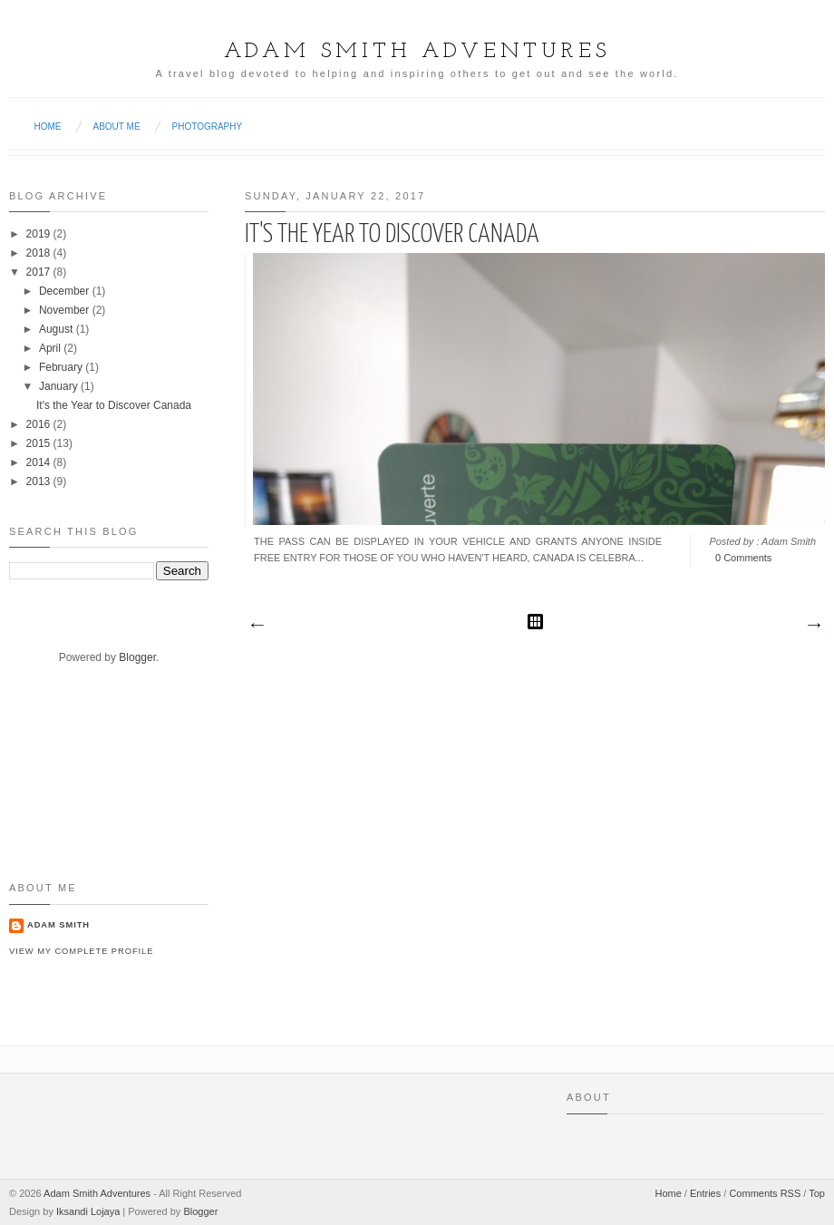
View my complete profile (81, 951)
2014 (38, 462)
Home (48, 126)
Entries (705, 1193)
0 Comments (743, 557)
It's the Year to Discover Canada (392, 235)
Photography (207, 126)
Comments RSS (764, 1193)
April (50, 348)
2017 (38, 272)
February (60, 367)
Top (817, 1193)
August (56, 329)
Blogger (137, 657)
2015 (38, 443)
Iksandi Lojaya (88, 1211)
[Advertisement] (65, 787)
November (64, 310)
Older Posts (813, 625)
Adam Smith (58, 924)
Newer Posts (256, 625)
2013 (38, 481)
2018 (38, 253)
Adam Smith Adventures (417, 52)
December (64, 291)
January (58, 386)
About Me (117, 126)
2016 (38, 424)
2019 (38, 234)
